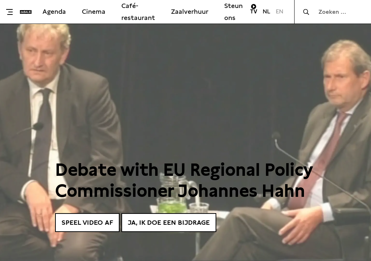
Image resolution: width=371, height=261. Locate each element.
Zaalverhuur (189, 11)
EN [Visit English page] (279, 11)
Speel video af (87, 222)
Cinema (93, 11)
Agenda (54, 11)
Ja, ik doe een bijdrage (169, 222)
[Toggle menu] (12, 12)
